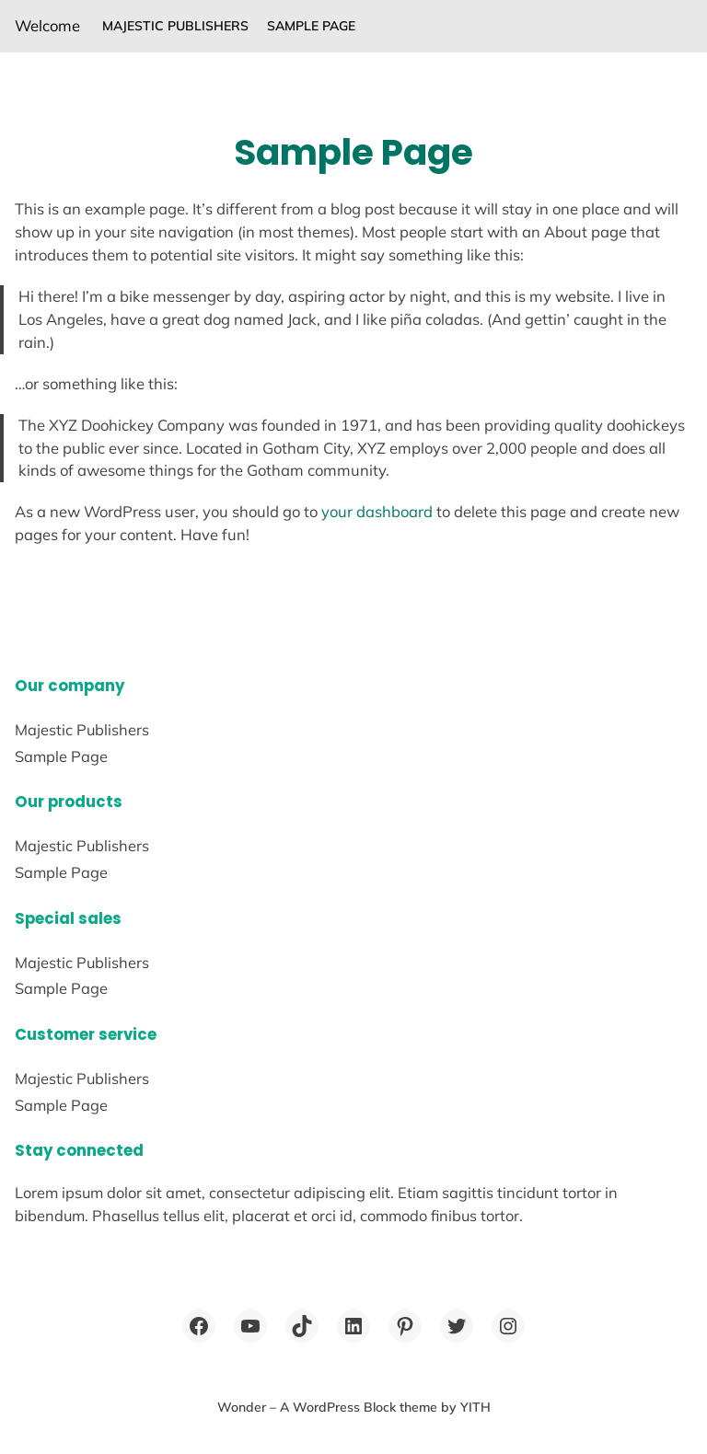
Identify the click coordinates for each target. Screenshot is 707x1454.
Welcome (47, 25)
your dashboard (377, 511)
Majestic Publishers (175, 25)
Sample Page (311, 25)
